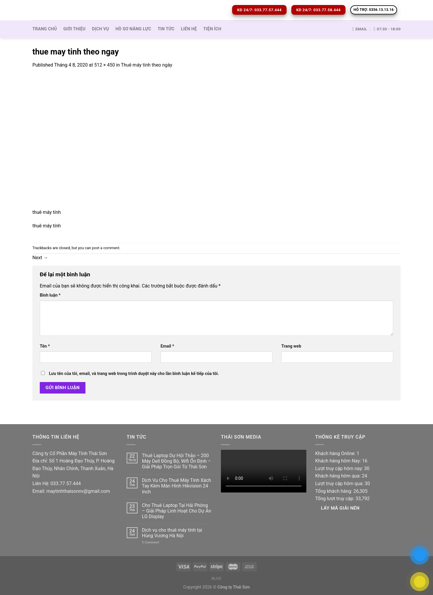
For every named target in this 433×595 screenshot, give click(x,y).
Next (40, 257)
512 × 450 (104, 65)
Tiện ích (212, 29)
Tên (45, 346)
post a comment (105, 248)
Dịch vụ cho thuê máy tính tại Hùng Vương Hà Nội (172, 532)
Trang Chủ (44, 29)
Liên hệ (189, 29)
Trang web (291, 346)
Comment (150, 542)
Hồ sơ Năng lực (133, 29)
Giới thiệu (74, 29)
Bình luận (50, 295)
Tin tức (166, 29)
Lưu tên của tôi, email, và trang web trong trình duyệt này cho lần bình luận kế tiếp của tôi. (134, 373)
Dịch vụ (100, 29)
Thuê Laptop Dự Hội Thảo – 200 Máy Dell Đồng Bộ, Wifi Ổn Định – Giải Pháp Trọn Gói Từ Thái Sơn (176, 461)
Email (167, 346)
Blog (216, 578)
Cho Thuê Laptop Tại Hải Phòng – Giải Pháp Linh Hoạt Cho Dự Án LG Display (176, 511)
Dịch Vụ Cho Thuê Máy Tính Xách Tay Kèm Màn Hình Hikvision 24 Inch (176, 485)
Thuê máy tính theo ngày (146, 65)
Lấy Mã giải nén (340, 508)
